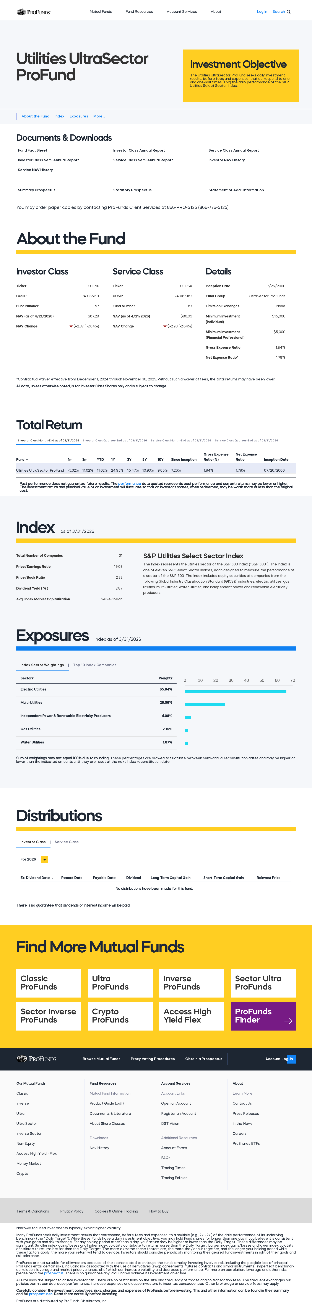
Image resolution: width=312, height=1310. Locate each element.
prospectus (53, 1273)
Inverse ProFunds (182, 983)
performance (129, 484)
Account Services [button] (182, 12)
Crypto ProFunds (110, 1016)
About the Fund (35, 116)
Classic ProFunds (39, 983)
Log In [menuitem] (262, 12)
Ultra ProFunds (110, 983)
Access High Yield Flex (187, 1016)
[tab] (48, 440)
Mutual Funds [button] (101, 12)
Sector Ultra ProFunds (258, 983)
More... (99, 116)
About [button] (216, 12)
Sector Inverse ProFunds (48, 1016)
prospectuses (40, 1294)
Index (59, 116)
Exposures (79, 116)
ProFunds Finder (253, 1016)
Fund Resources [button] (139, 12)
